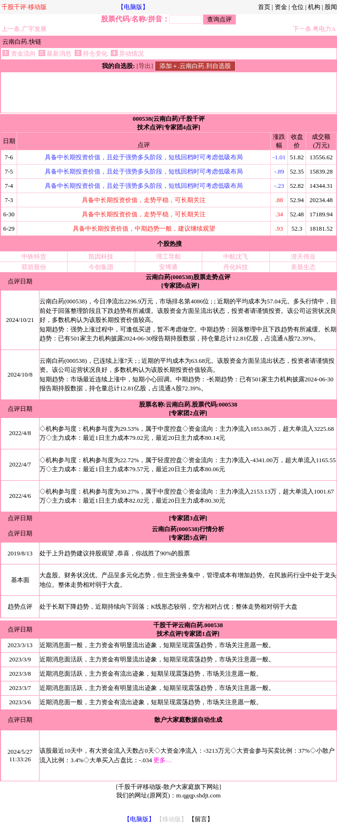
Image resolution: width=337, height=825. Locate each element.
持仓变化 (91, 53)
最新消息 (55, 53)
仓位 (297, 6)
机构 (314, 6)
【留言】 (200, 819)
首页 (264, 6)
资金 (281, 6)
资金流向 (18, 53)
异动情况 (127, 53)
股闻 (331, 6)
